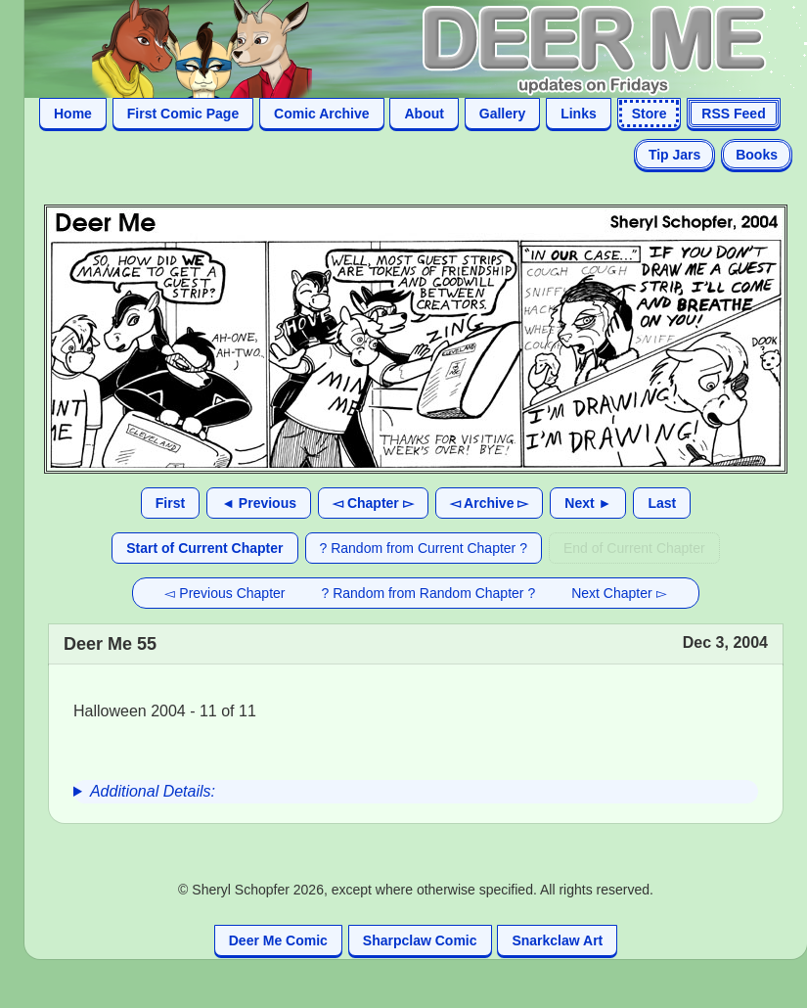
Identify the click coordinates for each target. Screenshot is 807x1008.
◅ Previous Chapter (224, 593)
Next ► (587, 503)
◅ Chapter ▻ (373, 503)
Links (578, 113)
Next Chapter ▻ (618, 593)
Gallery (502, 113)
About (423, 113)
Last (662, 503)
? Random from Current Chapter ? (423, 548)
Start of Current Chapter (204, 548)
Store (649, 113)
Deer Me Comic (278, 940)
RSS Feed (733, 113)
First (170, 503)
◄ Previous (258, 503)
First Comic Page (183, 113)
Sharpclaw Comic (420, 940)
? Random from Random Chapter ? (429, 593)
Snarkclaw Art (557, 940)
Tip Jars (674, 154)
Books (757, 154)
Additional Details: (152, 791)
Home (73, 113)
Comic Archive (322, 113)
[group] (415, 791)
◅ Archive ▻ (489, 503)
